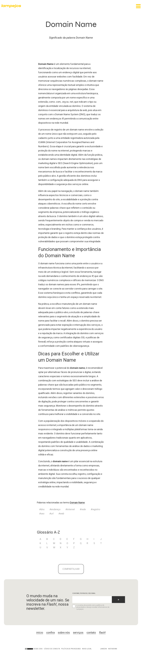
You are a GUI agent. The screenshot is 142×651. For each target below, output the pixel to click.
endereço (55, 509)
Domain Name (77, 502)
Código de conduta (52, 649)
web (62, 513)
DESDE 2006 (34, 649)
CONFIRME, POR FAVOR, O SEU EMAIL (84, 594)
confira (50, 633)
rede (83, 509)
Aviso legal (87, 649)
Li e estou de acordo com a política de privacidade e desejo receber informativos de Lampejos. (90, 608)
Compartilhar (71, 569)
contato (91, 633)
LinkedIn (103, 649)
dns (43, 509)
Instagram (112, 649)
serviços (78, 633)
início (39, 633)
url (52, 513)
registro (96, 509)
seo (42, 513)
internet (71, 509)
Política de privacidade (71, 649)
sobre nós (64, 633)
